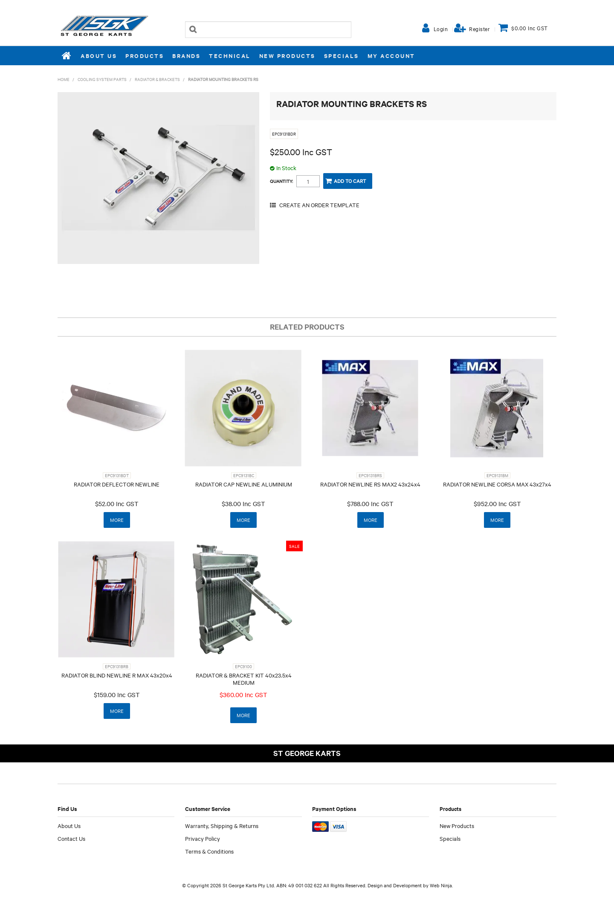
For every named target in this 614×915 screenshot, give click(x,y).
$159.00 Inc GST (117, 694)
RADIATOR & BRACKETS (157, 79)
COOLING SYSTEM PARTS (102, 79)
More (117, 519)
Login (441, 29)
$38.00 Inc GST (243, 503)
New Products (287, 56)
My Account (391, 56)
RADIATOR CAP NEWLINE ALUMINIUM (243, 484)
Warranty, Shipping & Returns (221, 825)
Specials (341, 56)
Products (144, 56)
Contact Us (71, 838)
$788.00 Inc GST (370, 503)
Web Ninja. (441, 885)
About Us (99, 56)
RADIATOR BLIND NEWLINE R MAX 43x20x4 (116, 675)
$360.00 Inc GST (243, 694)
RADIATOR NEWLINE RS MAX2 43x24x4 (370, 484)
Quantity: (281, 181)
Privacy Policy (202, 838)
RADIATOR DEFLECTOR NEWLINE (116, 484)
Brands (186, 56)
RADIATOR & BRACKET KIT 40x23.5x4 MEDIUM (244, 678)
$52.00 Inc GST (117, 503)
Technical (230, 56)
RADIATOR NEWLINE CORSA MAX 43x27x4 (497, 484)
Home (67, 55)
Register (479, 29)
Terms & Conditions (209, 851)
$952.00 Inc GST (497, 503)
